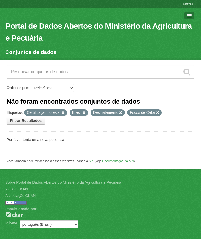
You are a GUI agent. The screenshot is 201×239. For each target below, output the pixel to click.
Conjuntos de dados (30, 52)
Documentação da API (118, 161)
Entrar (188, 4)
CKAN (14, 215)
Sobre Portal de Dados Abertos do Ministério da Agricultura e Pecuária (63, 182)
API (91, 161)
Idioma (11, 223)
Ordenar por (17, 88)
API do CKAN (16, 189)
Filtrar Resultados (26, 121)
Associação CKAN (20, 196)
